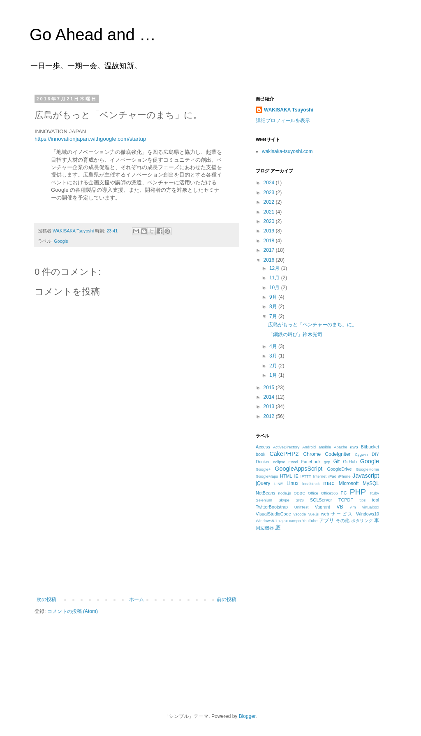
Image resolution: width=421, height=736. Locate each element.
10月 (275, 287)
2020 (270, 221)
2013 (270, 406)
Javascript (365, 475)
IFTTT (306, 476)
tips (362, 500)
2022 (270, 202)
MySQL (371, 483)
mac (328, 483)
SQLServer (321, 499)
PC (343, 492)
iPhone (344, 476)
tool (375, 499)
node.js (284, 493)
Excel (293, 462)
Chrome (312, 454)
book (260, 454)
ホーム (136, 599)
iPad (332, 476)
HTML (286, 476)
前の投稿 (226, 599)
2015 (270, 387)
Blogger (247, 716)
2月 (273, 366)
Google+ (263, 469)
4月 (273, 346)
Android (309, 447)
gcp (327, 462)
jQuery (263, 483)
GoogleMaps (267, 476)
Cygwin (361, 454)
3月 (273, 356)
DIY (375, 454)
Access (263, 446)
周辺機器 (265, 527)
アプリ (326, 520)
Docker (263, 461)
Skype (283, 500)
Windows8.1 (266, 520)
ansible (325, 447)
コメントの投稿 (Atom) (72, 611)
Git (336, 461)
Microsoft (349, 483)
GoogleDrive (339, 469)
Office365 (329, 493)
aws (354, 446)
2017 (270, 250)
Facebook (310, 461)
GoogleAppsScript (298, 468)
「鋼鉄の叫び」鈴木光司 (295, 334)
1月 (273, 375)
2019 (270, 231)
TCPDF (345, 499)
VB (340, 507)
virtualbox (370, 507)
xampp (295, 520)
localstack (310, 483)
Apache (340, 447)
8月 (273, 306)
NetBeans (265, 492)
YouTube (310, 520)
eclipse (279, 462)
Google (61, 241)
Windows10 (367, 513)
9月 (273, 297)
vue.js (313, 514)
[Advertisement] (136, 534)
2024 (270, 183)
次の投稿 (46, 599)
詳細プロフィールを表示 (283, 120)
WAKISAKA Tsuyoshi (288, 110)
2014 (270, 397)
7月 (273, 316)
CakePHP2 (283, 453)
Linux (292, 483)
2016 (270, 260)
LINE (278, 483)
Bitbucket (370, 446)
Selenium (264, 500)
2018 (270, 241)
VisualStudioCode (273, 513)
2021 (270, 212)
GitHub (350, 461)
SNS (300, 500)
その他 (343, 520)
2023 (270, 192)
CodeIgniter (338, 454)
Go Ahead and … (93, 35)
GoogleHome (367, 469)
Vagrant (322, 506)
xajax (282, 520)
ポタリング (361, 520)
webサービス (337, 513)
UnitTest (301, 507)
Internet (320, 476)
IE (296, 476)
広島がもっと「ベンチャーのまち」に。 (312, 324)
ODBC (299, 493)
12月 (275, 268)
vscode (300, 514)
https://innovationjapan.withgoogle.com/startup (90, 139)
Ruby (374, 493)
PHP (358, 492)
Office (313, 493)
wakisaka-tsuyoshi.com (287, 151)
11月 (275, 278)
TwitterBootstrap (272, 506)
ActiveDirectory (286, 447)
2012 (270, 416)
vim (353, 507)
